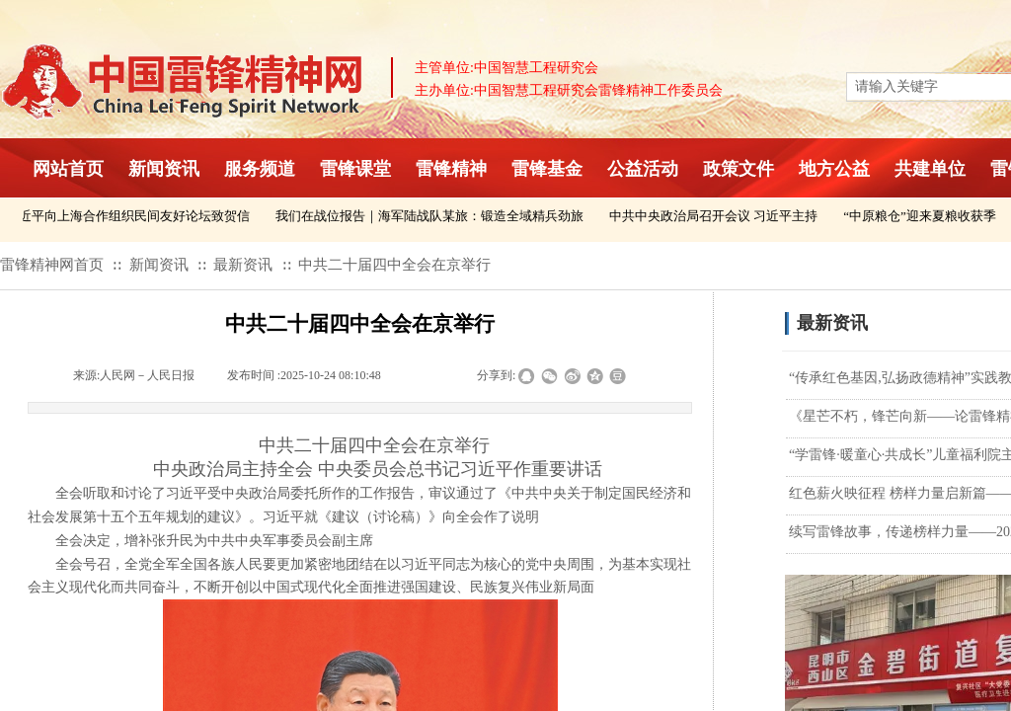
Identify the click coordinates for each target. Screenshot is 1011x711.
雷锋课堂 (355, 169)
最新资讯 (242, 265)
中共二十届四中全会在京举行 (394, 265)
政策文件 (738, 169)
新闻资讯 (163, 169)
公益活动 (642, 169)
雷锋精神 (451, 169)
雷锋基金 (547, 169)
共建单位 (930, 169)
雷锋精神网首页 (52, 265)
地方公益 (834, 169)
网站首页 (68, 169)
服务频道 (259, 169)
